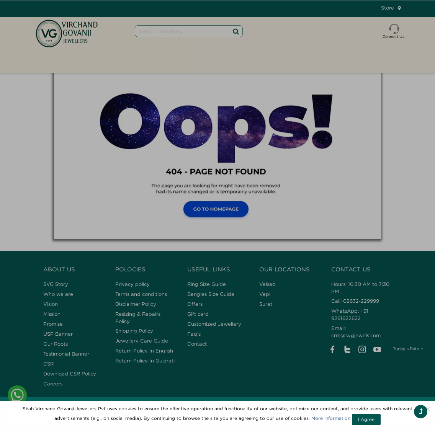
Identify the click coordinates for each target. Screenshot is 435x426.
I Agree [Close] (366, 419)
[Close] (428, 408)
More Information (330, 418)
